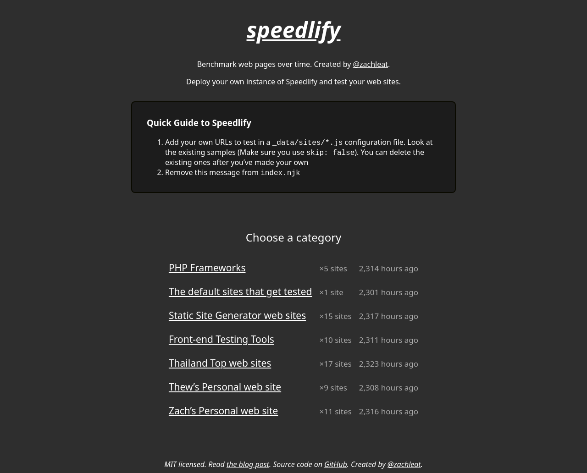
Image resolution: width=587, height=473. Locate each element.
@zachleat (370, 64)
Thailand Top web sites (220, 363)
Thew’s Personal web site (225, 386)
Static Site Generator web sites (237, 315)
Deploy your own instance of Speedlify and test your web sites (292, 82)
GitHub (335, 464)
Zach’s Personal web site (223, 410)
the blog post (248, 464)
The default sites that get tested (240, 291)
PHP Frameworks (207, 267)
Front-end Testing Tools (221, 339)
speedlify (294, 29)
